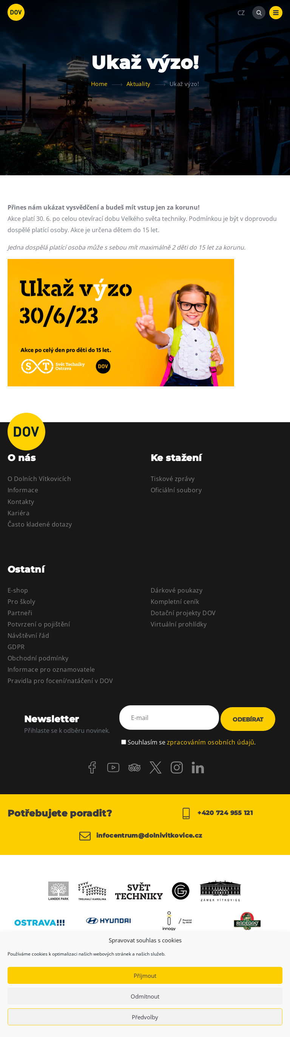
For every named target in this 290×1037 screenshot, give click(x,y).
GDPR (16, 647)
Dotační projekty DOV (183, 613)
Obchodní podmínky (38, 658)
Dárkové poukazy (176, 590)
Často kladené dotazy (40, 524)
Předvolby (145, 1017)
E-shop (18, 590)
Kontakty (21, 502)
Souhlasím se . (192, 735)
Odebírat (248, 716)
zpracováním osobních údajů (210, 736)
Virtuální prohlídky (179, 624)
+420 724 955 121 (216, 808)
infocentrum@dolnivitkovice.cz (138, 835)
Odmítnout (145, 996)
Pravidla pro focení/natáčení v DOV (60, 681)
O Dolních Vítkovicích (39, 479)
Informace (23, 490)
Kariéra (18, 513)
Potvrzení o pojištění (39, 624)
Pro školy (21, 601)
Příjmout (145, 975)
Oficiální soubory (176, 490)
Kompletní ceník (175, 601)
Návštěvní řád (28, 635)
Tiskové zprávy (173, 479)
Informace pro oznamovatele (51, 669)
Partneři (20, 613)
